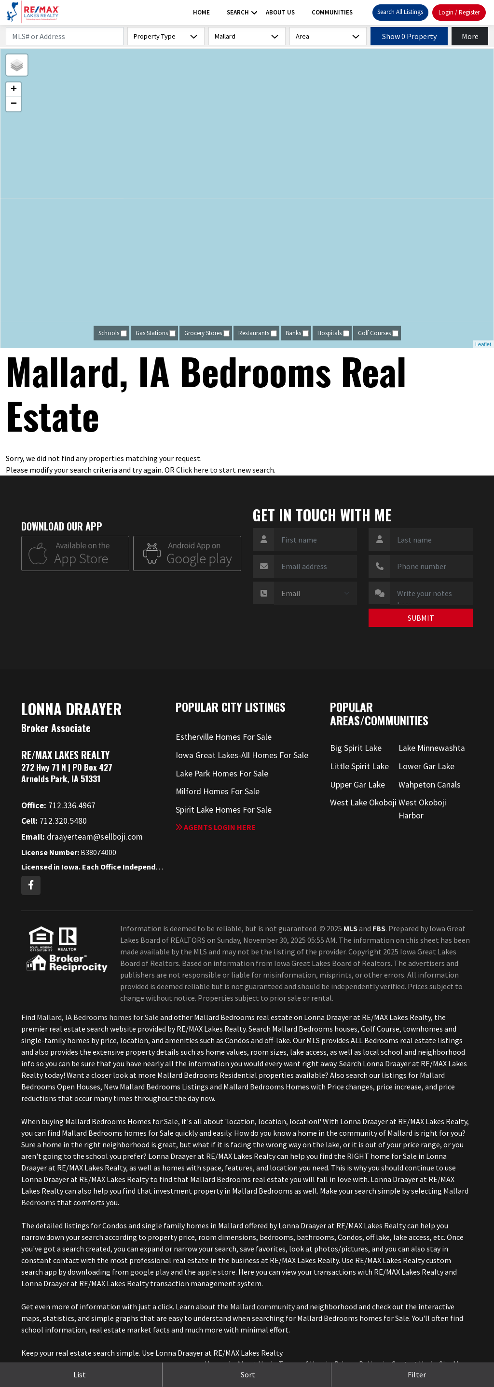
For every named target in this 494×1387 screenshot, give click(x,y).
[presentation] (309, 623)
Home (201, 12)
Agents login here (216, 827)
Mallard (432, 1075)
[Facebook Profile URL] (31, 885)
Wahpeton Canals (429, 784)
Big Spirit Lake (356, 748)
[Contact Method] (315, 593)
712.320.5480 (54, 821)
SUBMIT (421, 618)
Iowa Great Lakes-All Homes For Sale (242, 755)
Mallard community (262, 1306)
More (470, 36)
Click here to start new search (225, 470)
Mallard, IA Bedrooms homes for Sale (98, 1017)
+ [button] (14, 89)
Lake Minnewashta (431, 748)
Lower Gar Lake (426, 766)
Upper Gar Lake (357, 784)
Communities (332, 12)
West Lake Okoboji (363, 802)
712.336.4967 (58, 805)
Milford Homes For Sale (218, 791)
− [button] (14, 104)
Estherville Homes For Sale (224, 737)
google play (149, 1272)
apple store (216, 1272)
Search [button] (238, 12)
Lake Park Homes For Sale (222, 773)
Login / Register (459, 12)
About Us (280, 12)
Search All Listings (400, 12)
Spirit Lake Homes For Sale (224, 809)
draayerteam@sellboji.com (82, 836)
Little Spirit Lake (359, 766)
